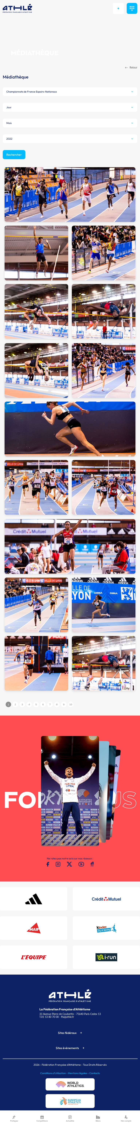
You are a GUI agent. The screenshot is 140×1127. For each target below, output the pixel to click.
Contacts (94, 1073)
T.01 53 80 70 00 (49, 1016)
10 (70, 704)
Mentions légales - (78, 1073)
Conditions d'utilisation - (54, 1073)
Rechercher (14, 154)
